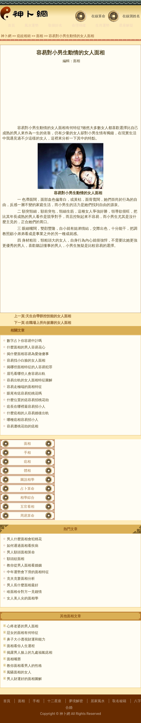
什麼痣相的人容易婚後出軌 (28, 413)
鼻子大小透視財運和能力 (26, 639)
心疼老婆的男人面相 (22, 626)
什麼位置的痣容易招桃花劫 (28, 400)
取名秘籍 (119, 701)
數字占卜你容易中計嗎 (24, 341)
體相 (27, 470)
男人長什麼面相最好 (22, 585)
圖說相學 (27, 479)
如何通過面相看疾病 (22, 546)
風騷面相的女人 (19, 672)
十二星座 (54, 701)
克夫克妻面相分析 (21, 578)
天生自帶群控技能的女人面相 (48, 316)
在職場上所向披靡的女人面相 (48, 323)
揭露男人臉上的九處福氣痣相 (29, 652)
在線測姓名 (131, 16)
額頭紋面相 (15, 559)
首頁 (11, 25)
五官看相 (27, 506)
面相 (39, 36)
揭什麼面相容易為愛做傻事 (28, 354)
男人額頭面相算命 (21, 552)
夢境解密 (76, 701)
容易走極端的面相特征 (24, 387)
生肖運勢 (102, 25)
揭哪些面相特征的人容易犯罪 (29, 367)
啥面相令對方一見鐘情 (24, 592)
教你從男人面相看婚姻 (24, 565)
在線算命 (98, 16)
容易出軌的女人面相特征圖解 (29, 380)
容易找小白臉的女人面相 (26, 360)
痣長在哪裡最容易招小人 (26, 406)
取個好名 (55, 25)
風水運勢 (32, 25)
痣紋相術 (24, 36)
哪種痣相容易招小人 (22, 420)
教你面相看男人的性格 (24, 666)
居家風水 (98, 701)
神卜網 (6, 36)
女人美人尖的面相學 (22, 598)
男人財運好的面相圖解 (24, 679)
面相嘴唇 (14, 659)
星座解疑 (126, 25)
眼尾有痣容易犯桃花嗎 (24, 393)
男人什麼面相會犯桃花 (24, 539)
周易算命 (27, 515)
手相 (27, 452)
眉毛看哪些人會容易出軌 (26, 373)
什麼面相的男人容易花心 (26, 347)
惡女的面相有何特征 (22, 633)
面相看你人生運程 (21, 646)
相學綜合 (27, 497)
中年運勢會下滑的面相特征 (28, 572)
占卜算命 (27, 488)
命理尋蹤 (79, 25)
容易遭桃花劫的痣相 (22, 426)
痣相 (27, 461)
